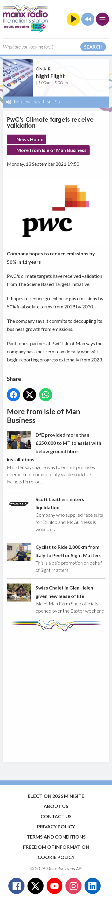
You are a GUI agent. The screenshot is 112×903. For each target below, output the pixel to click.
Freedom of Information (56, 847)
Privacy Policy (56, 826)
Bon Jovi (22, 101)
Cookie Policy (56, 857)
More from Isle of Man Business (51, 150)
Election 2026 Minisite (56, 796)
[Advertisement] (56, 694)
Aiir (79, 868)
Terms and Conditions (56, 836)
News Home (29, 139)
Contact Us (56, 816)
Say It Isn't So (46, 101)
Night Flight (50, 76)
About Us (56, 806)
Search (93, 46)
